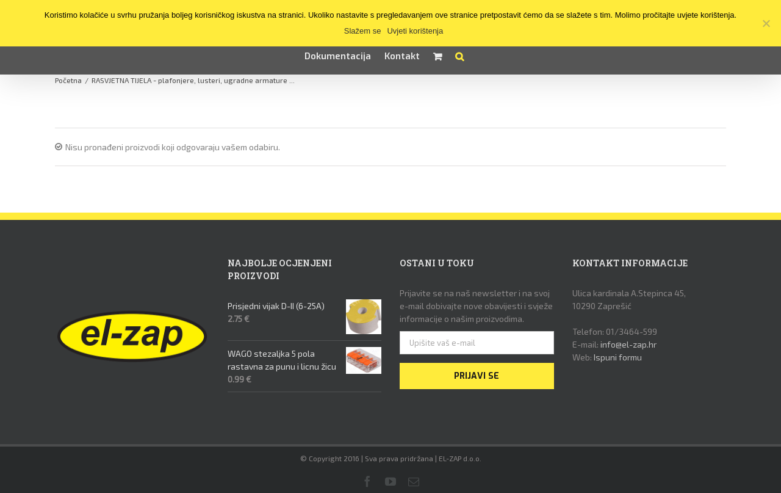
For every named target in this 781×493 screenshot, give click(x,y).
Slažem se (362, 30)
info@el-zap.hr (628, 344)
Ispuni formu (618, 357)
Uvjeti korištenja (415, 30)
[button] (459, 56)
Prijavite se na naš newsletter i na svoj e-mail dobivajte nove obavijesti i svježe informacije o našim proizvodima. (476, 306)
